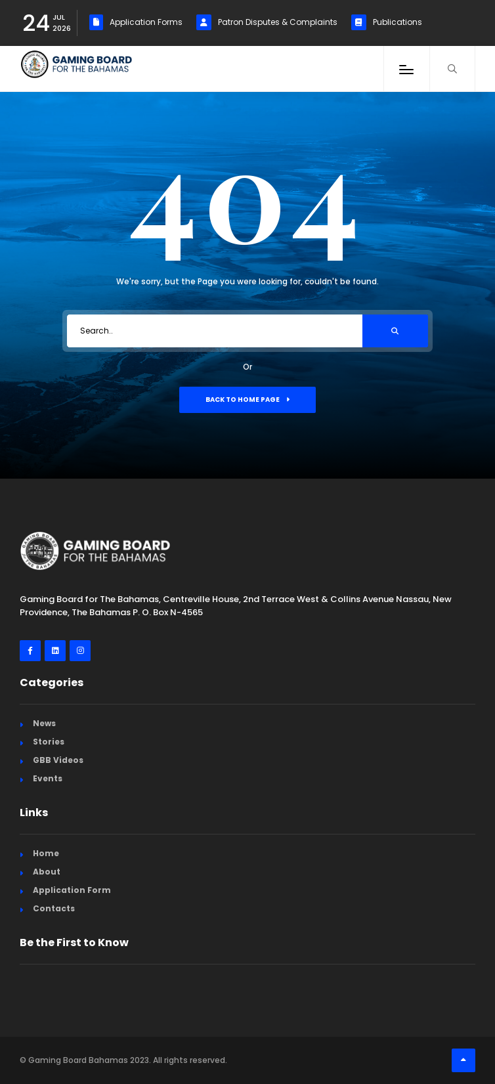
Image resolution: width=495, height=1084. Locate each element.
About (46, 871)
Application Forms (136, 22)
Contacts (54, 908)
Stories (48, 741)
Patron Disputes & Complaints (266, 22)
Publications (386, 22)
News (44, 723)
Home (46, 853)
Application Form (72, 890)
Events (47, 778)
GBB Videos (58, 760)
